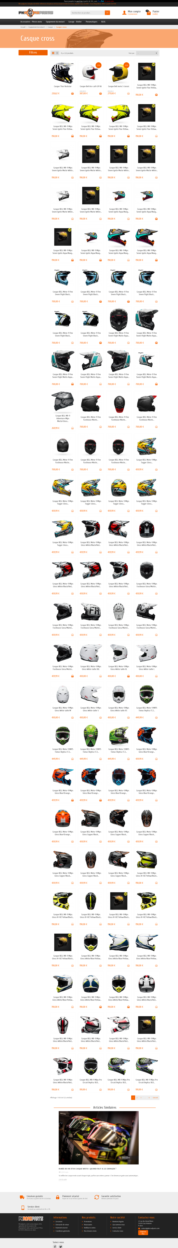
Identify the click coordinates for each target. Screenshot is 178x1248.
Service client (116, 1217)
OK (107, 13)
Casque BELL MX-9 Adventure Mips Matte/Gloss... (63, 418)
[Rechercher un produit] (87, 12)
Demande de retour (62, 1214)
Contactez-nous (117, 1220)
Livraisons (59, 1211)
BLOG (103, 22)
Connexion (132, 14)
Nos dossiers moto (90, 1220)
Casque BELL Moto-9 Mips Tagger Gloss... (63, 502)
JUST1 (29, 72)
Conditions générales (63, 1220)
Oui (28, 99)
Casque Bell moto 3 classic (118, 86)
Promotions (88, 1211)
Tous (29, 62)
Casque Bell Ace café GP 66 (91, 86)
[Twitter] (60, 1236)
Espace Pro (143, 1222)
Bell (28, 68)
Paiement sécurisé (61, 1217)
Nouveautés (88, 1214)
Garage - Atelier (75, 22)
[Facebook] (55, 1236)
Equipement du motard (55, 22)
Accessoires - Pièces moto (31, 22)
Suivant (155, 1097)
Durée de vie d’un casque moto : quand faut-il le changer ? (87, 1168)
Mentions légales (118, 1211)
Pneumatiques (91, 22)
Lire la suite (63, 1179)
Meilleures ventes (89, 1217)
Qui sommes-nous (118, 1214)
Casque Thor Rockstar (63, 86)
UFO (28, 78)
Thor (29, 75)
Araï (28, 65)
